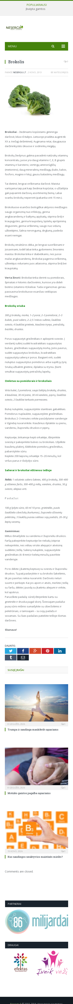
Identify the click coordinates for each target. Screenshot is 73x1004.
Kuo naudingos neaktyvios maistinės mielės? (35, 856)
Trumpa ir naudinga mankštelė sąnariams (33, 729)
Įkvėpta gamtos (35, 9)
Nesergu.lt (19, 72)
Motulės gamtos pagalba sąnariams (29, 793)
